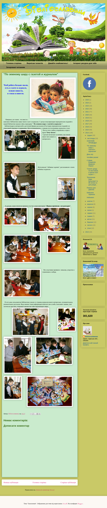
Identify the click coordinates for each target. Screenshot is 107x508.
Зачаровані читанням (15, 67)
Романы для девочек (91, 189)
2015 (87, 130)
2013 (87, 232)
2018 (87, 121)
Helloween (90, 197)
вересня (90, 204)
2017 (87, 124)
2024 (87, 103)
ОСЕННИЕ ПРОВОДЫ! (92, 142)
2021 (87, 112)
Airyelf (65, 504)
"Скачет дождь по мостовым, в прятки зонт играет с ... (92, 171)
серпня (90, 207)
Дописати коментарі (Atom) (45, 490)
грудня (89, 135)
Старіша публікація (68, 482)
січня (89, 228)
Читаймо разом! (92, 157)
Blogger (80, 504)
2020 (87, 115)
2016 (87, 127)
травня (90, 216)
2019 (87, 118)
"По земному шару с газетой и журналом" (91, 148)
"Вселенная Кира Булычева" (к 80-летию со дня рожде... (92, 181)
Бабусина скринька (91, 193)
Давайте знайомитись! (58, 63)
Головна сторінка (13, 63)
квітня (89, 219)
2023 (87, 106)
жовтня (90, 201)
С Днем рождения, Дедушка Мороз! (91, 163)
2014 (87, 133)
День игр (90, 154)
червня (90, 213)
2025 (87, 100)
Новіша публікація (11, 482)
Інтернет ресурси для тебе (85, 63)
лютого (90, 225)
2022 (87, 109)
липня (89, 210)
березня (90, 222)
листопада (91, 138)
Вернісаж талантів (35, 63)
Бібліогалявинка (91, 336)
